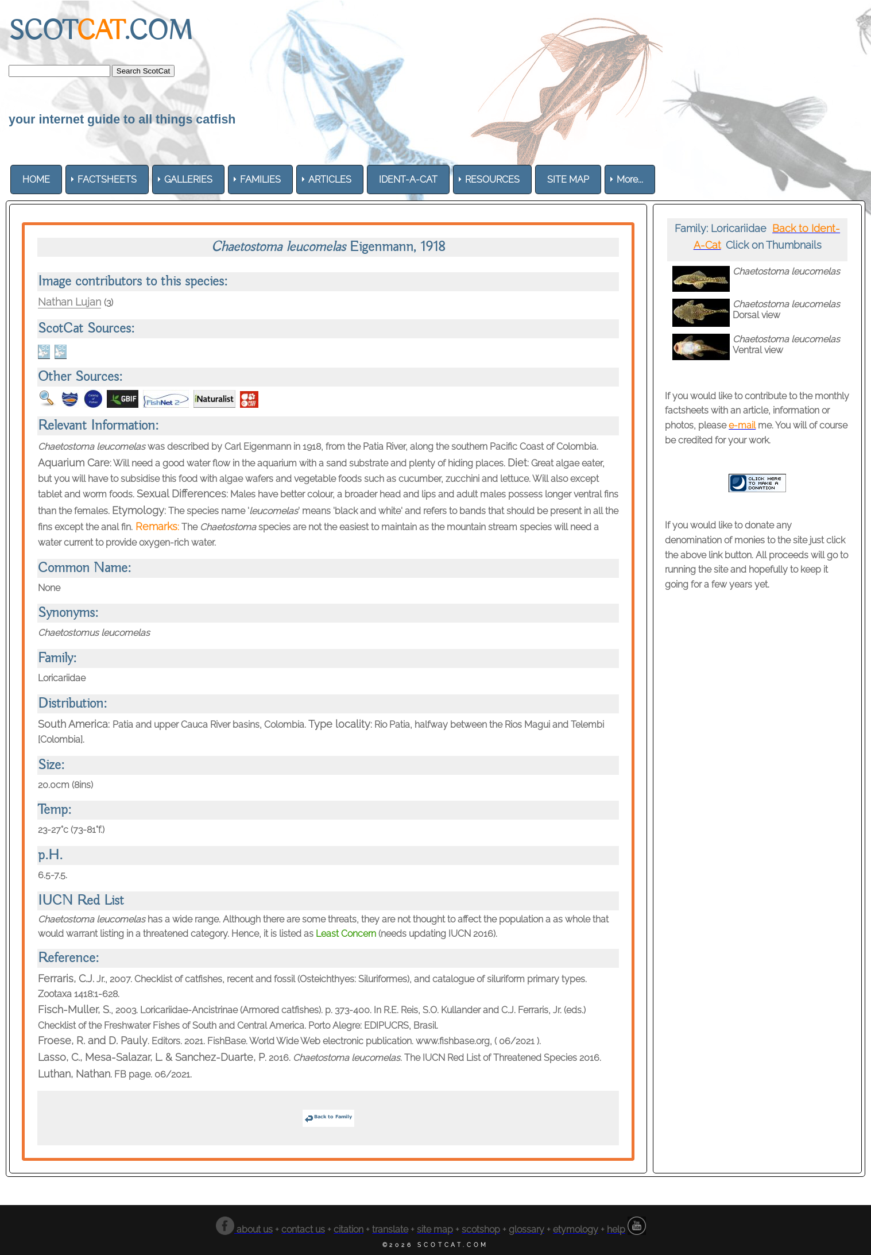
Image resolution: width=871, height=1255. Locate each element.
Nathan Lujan (69, 302)
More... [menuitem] (630, 179)
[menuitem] (36, 179)
